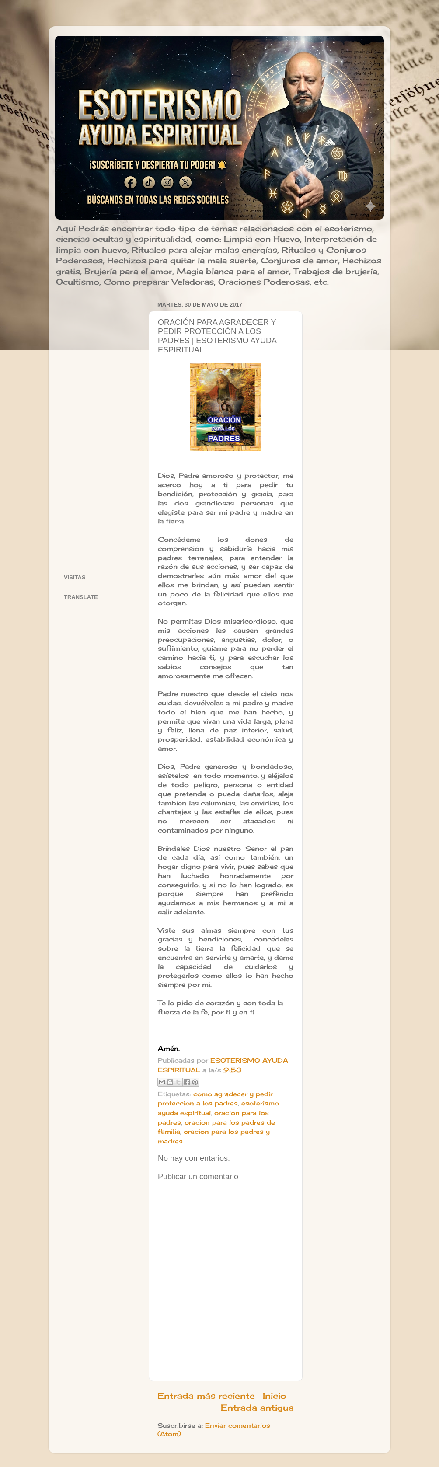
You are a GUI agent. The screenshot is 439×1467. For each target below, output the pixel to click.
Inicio (274, 1395)
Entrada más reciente (206, 1395)
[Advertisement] (101, 430)
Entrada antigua (257, 1407)
